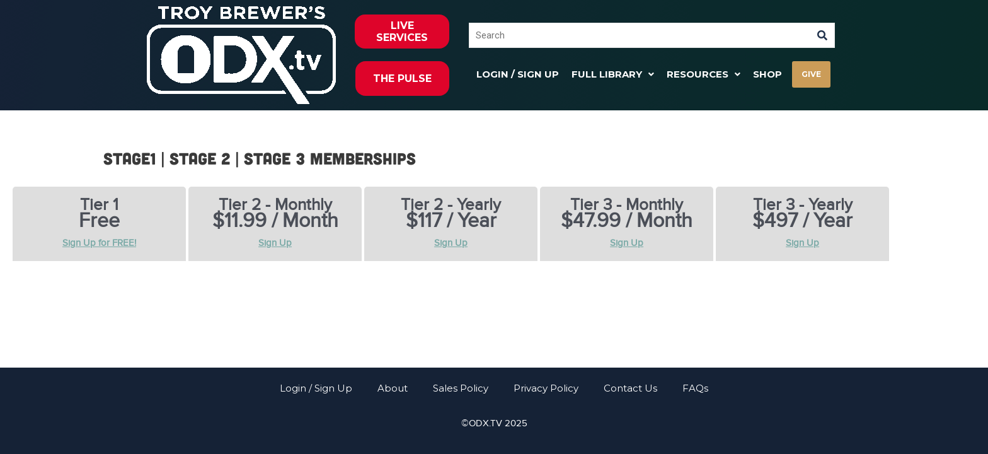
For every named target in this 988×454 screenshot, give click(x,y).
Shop (767, 74)
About (392, 388)
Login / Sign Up (517, 74)
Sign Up (275, 242)
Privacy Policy (546, 388)
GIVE (811, 74)
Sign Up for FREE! (99, 242)
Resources (703, 74)
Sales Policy (460, 388)
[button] (613, 74)
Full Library (613, 74)
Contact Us (630, 388)
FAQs (695, 388)
